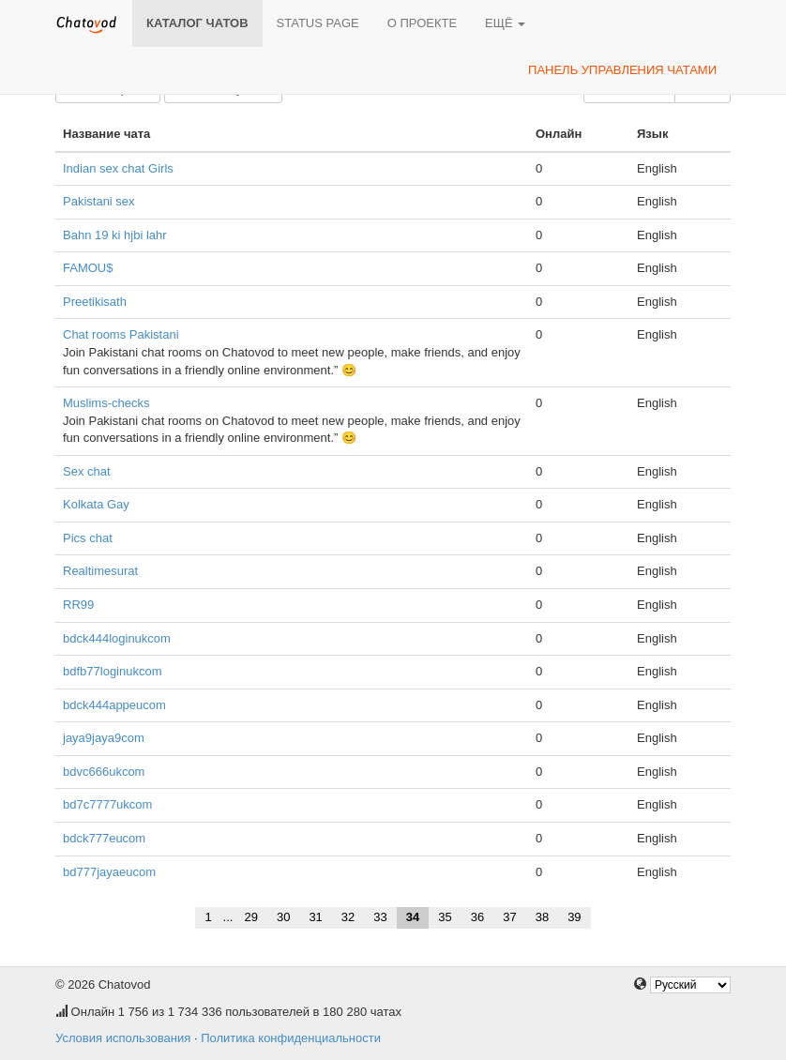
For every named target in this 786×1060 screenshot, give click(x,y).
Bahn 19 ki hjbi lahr (115, 235)
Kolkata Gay (96, 504)
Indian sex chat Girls (118, 168)
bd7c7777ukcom (107, 804)
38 (542, 917)
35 (444, 917)
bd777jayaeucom (109, 872)
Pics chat (88, 538)
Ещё (505, 23)
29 (250, 917)
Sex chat (87, 471)
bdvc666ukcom (103, 772)
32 (348, 917)
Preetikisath (95, 302)
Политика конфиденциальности (291, 1038)
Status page (318, 23)
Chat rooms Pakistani (121, 334)
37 (509, 917)
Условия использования (122, 1038)
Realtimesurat (100, 571)
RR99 (78, 605)
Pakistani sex (99, 201)
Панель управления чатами (622, 70)
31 (315, 917)
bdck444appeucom (114, 705)
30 (283, 917)
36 (477, 917)
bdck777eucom (104, 838)
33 (379, 917)
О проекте (422, 23)
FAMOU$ (88, 268)
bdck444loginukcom (117, 638)
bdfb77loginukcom (112, 671)
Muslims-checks (106, 403)
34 (412, 917)
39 (574, 917)
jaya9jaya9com (103, 738)
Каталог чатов (197, 23)
